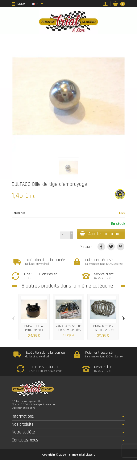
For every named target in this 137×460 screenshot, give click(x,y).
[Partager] (101, 246)
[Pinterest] (120, 246)
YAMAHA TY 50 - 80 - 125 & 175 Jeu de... (69, 328)
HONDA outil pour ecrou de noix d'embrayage (34, 329)
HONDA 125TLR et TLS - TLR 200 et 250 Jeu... (103, 329)
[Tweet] (111, 246)
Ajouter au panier (101, 234)
